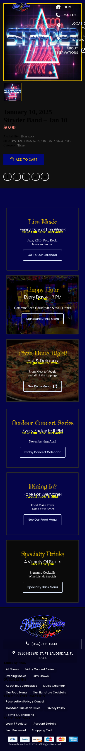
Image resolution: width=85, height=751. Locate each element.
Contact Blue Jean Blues (23, 708)
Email (45, 177)
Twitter (17, 177)
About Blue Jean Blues (21, 686)
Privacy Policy (56, 708)
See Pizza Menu (42, 386)
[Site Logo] (21, 7)
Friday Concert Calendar (42, 452)
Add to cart (26, 159)
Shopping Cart (42, 730)
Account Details (45, 724)
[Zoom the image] (42, 616)
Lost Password (16, 730)
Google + (36, 177)
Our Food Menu (16, 692)
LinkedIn (26, 177)
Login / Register (16, 724)
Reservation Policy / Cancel (25, 701)
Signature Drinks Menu (42, 319)
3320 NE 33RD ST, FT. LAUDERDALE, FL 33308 (42, 656)
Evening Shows (16, 676)
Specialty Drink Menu (42, 587)
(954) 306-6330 (41, 644)
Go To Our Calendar (42, 255)
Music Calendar (54, 686)
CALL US (66, 15)
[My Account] (43, 75)
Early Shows (41, 676)
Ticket (21, 145)
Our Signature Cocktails (49, 692)
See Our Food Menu (42, 520)
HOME (64, 7)
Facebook (7, 177)
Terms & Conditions (20, 715)
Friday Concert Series (39, 669)
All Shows (12, 669)
